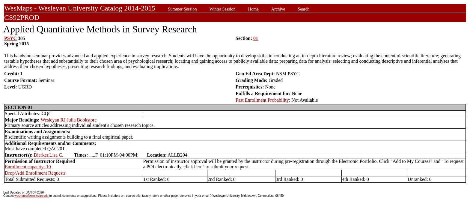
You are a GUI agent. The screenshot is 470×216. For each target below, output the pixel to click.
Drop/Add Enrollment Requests (35, 173)
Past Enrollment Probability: (263, 100)
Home (253, 9)
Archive (278, 9)
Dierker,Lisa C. (48, 155)
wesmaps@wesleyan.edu (31, 195)
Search (303, 9)
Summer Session (182, 9)
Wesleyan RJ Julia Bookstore (69, 119)
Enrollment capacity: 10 (28, 166)
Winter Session (223, 9)
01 (255, 38)
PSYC (10, 38)
